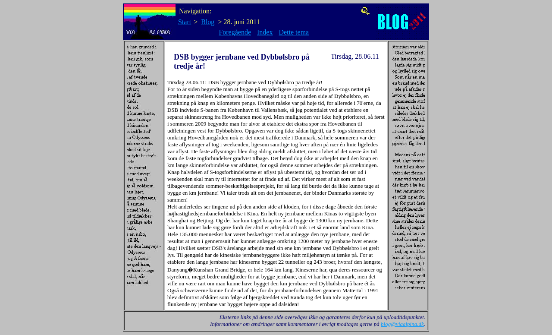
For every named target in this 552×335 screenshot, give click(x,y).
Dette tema (294, 32)
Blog (207, 21)
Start (184, 21)
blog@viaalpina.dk (402, 324)
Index (265, 32)
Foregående (235, 32)
